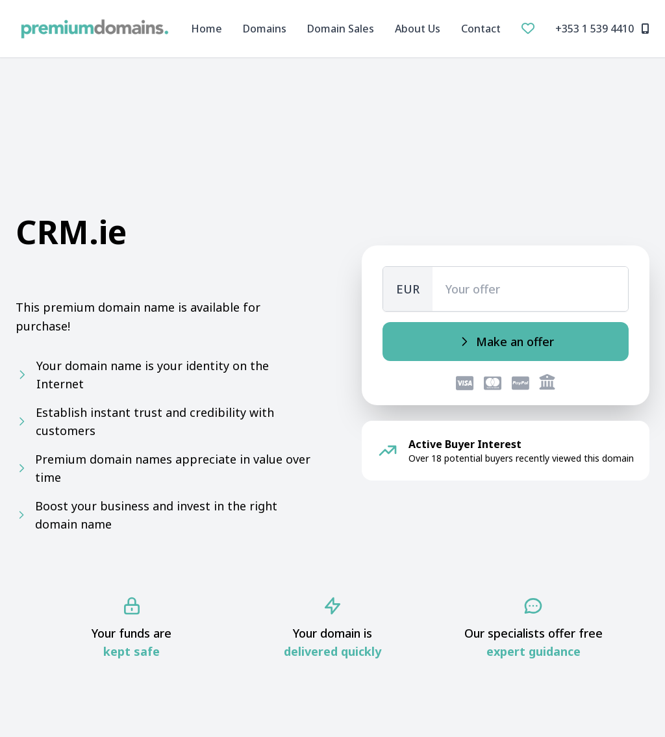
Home (206, 28)
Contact (481, 28)
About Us (417, 28)
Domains (264, 28)
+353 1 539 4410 (602, 28)
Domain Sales (340, 28)
